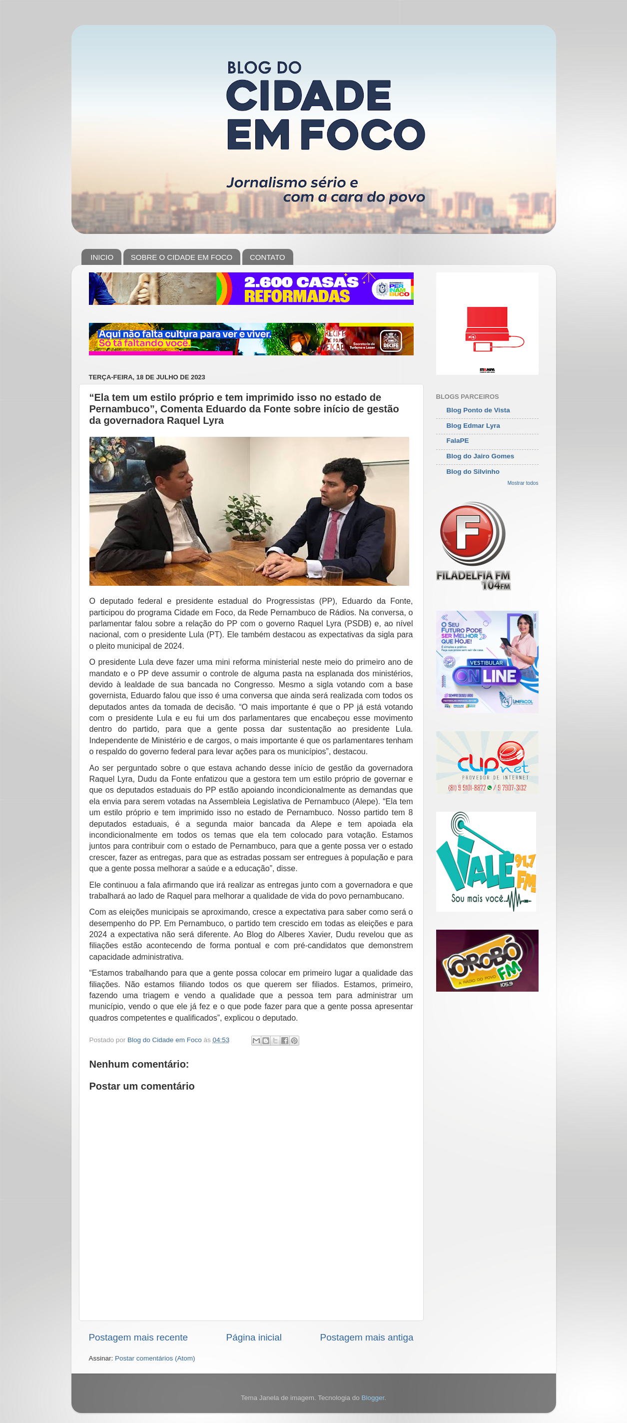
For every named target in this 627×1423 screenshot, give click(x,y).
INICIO (101, 257)
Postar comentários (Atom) (155, 1358)
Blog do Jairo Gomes (481, 456)
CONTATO (267, 257)
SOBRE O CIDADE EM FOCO (181, 257)
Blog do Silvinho (473, 471)
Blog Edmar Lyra (474, 425)
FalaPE (458, 440)
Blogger (372, 1398)
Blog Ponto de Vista (478, 410)
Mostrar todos (523, 483)
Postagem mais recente (138, 1337)
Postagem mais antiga (367, 1337)
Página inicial (254, 1337)
